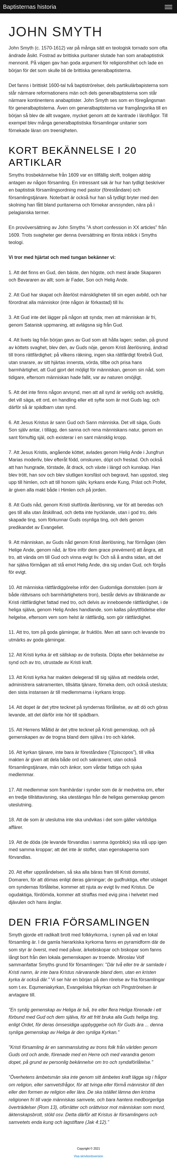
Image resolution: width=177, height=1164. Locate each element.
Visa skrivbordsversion (88, 1156)
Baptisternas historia (29, 7)
